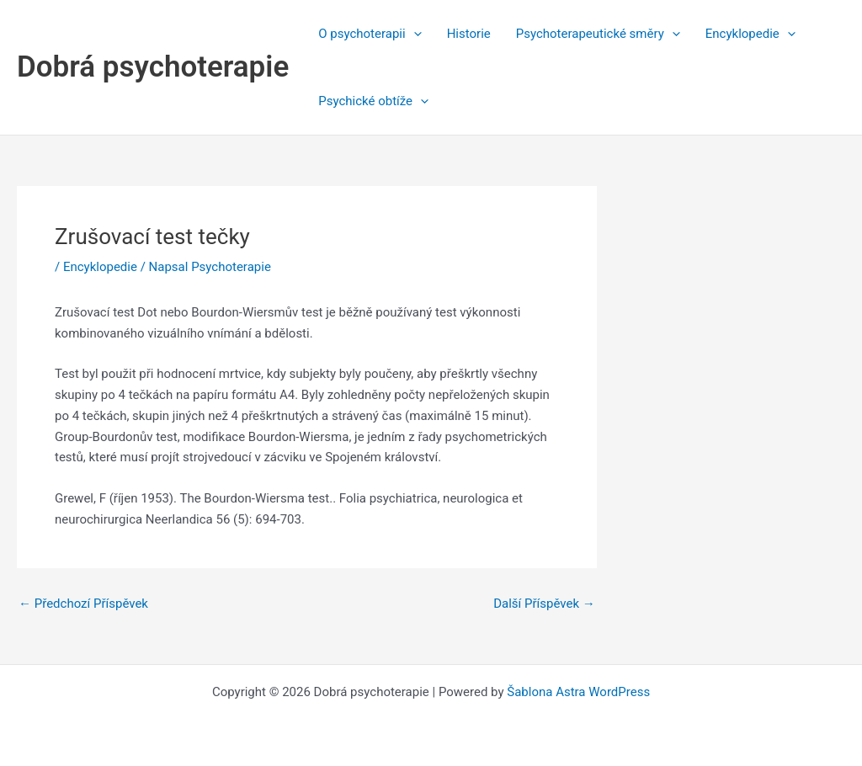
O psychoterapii (369, 33)
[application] (414, 33)
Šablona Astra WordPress (578, 692)
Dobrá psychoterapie (153, 67)
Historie (469, 33)
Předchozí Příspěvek (83, 604)
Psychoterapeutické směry (598, 33)
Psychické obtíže (373, 101)
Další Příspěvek (544, 604)
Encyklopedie (750, 33)
